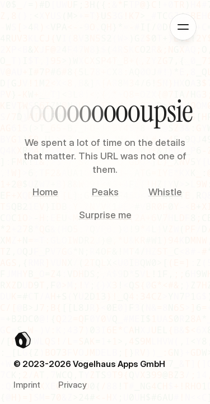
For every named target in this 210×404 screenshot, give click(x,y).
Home (45, 192)
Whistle (165, 192)
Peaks (105, 192)
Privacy (72, 384)
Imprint (26, 384)
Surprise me (105, 215)
